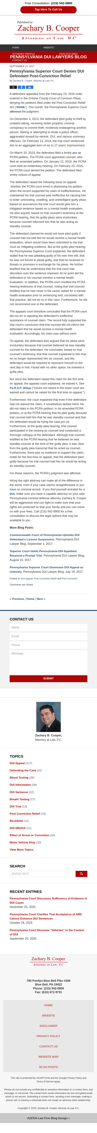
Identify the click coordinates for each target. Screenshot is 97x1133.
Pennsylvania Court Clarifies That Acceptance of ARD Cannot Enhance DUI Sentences (47, 923)
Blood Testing (22, 782)
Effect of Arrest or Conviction (33, 841)
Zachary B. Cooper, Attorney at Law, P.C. (58, 1118)
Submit (48, 683)
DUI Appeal (27, 583)
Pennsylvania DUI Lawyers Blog (48, 30)
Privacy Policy (48, 1044)
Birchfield (19, 826)
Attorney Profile (23, 54)
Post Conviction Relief (46, 583)
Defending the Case (26, 775)
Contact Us (19, 60)
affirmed (15, 116)
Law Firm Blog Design (47, 1128)
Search (81, 880)
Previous (17, 603)
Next (42, 603)
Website (49, 47)
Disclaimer (48, 1033)
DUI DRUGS (21, 834)
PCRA (21, 111)
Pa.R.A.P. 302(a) (21, 392)
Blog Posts (48, 1076)
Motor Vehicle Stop (26, 848)
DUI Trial (19, 811)
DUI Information (24, 789)
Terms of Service (45, 1091)
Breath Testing (23, 804)
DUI (12, 498)
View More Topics (22, 856)
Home (15, 47)
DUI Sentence (22, 797)
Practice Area (68, 54)
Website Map (48, 1065)
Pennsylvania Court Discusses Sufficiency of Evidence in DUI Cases (48, 907)
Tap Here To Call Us (48, 9)
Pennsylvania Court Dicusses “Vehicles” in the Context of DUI (48, 939)
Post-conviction (71, 583)
